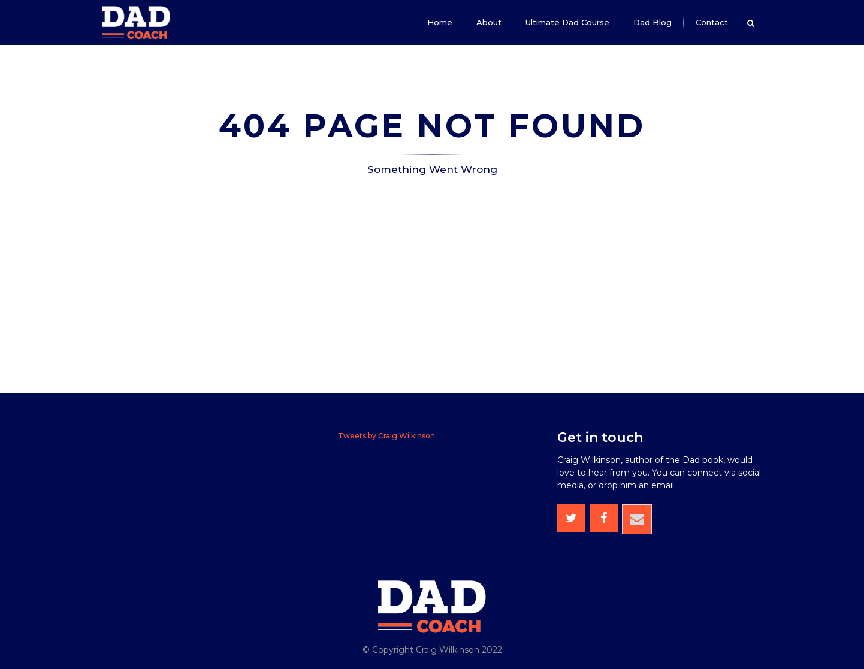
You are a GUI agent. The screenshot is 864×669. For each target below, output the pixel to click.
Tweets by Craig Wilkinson (386, 435)
